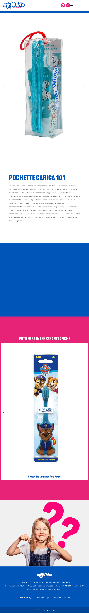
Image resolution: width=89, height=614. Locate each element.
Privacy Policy (42, 598)
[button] (4, 88)
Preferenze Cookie (62, 598)
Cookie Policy (25, 598)
